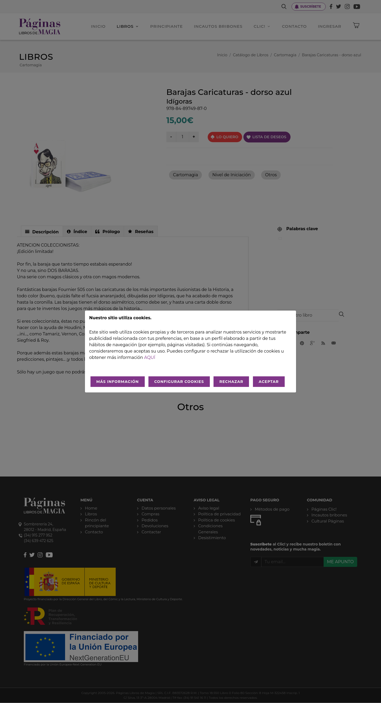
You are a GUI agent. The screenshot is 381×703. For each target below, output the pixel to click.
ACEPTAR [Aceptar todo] (269, 381)
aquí (149, 357)
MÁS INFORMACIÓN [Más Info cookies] (117, 381)
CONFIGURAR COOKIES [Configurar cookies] (179, 381)
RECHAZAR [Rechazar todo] (231, 381)
